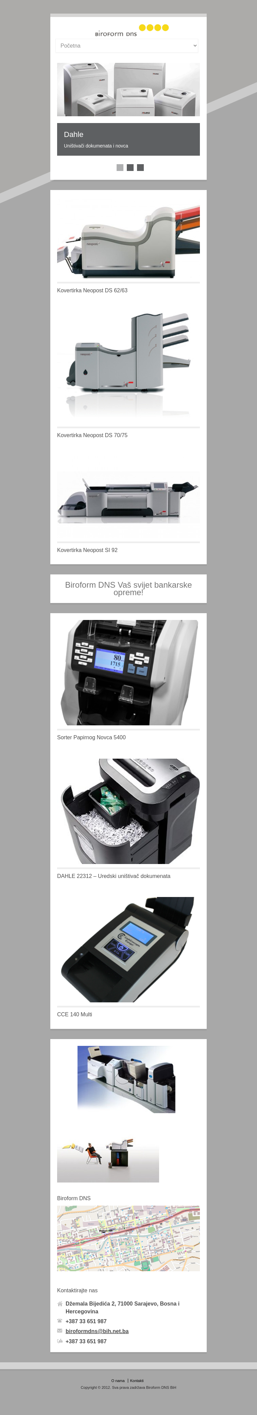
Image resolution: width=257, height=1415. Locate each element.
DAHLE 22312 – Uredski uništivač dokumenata (114, 876)
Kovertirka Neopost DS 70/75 (92, 435)
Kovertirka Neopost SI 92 (87, 550)
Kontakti (137, 1381)
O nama (118, 1381)
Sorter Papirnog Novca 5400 (91, 737)
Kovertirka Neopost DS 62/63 (92, 290)
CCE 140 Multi (74, 1014)
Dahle (73, 134)
